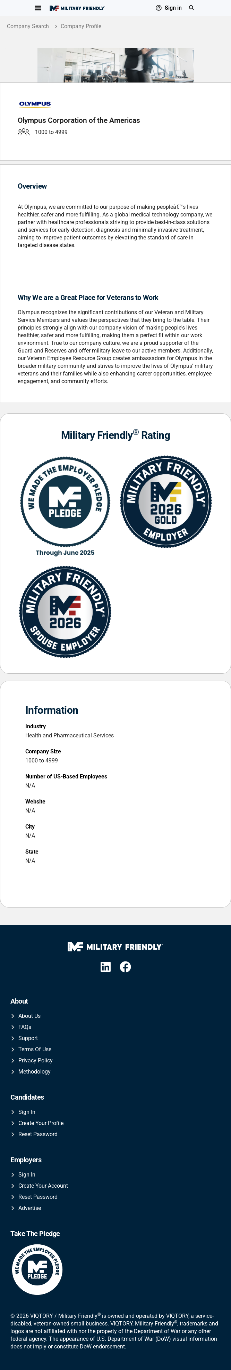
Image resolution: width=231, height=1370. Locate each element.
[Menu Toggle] (38, 7)
